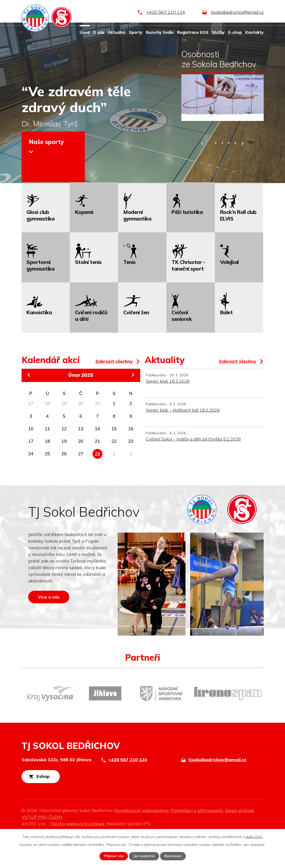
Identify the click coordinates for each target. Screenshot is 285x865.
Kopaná (84, 240)
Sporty (135, 32)
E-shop (235, 32)
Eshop (49, 805)
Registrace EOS (192, 32)
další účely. (254, 836)
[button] (209, 170)
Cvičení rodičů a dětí (91, 343)
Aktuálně (116, 32)
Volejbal (229, 290)
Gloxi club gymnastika (40, 243)
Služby (218, 32)
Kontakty (254, 32)
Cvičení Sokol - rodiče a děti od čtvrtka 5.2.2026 (193, 467)
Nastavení (174, 856)
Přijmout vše (112, 856)
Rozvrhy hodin (160, 32)
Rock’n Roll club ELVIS (238, 243)
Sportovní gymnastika (40, 293)
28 (97, 481)
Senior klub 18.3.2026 (168, 409)
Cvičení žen (136, 340)
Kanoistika (39, 340)
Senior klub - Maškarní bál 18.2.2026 (183, 438)
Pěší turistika (187, 240)
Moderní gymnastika (137, 243)
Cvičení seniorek (182, 343)
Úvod (85, 32)
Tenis (129, 290)
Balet (226, 340)
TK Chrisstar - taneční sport (188, 293)
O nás (98, 32)
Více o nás (54, 628)
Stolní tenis (88, 290)
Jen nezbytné (144, 856)
